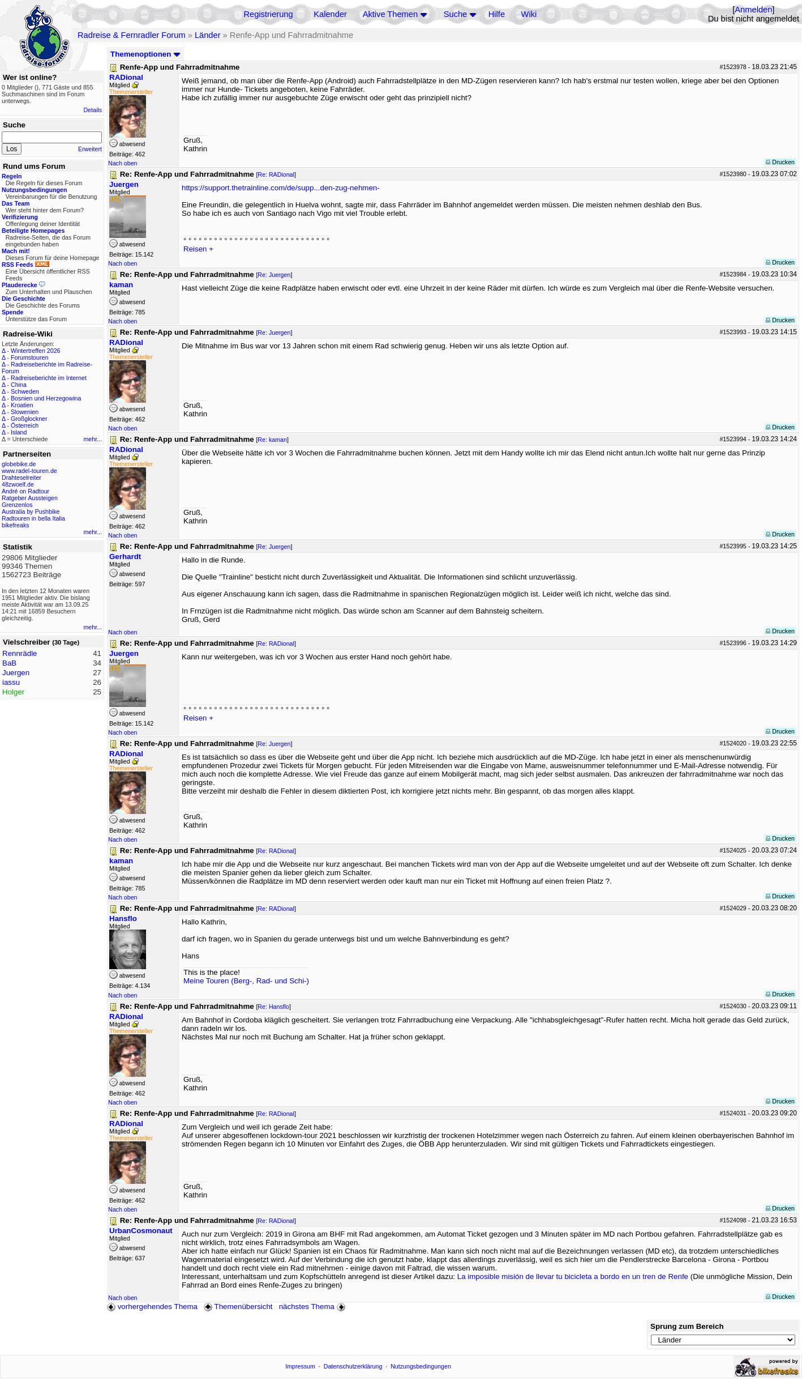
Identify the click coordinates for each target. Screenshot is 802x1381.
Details (92, 109)
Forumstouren (29, 357)
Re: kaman (272, 439)
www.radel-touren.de (29, 470)
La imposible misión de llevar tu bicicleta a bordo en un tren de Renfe (572, 1276)
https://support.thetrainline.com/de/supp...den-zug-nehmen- (281, 188)
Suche (456, 14)
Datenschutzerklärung (353, 1366)
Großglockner (29, 418)
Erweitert (90, 149)
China (19, 384)
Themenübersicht (238, 1306)
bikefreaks (15, 525)
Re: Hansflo (273, 1006)
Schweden (25, 391)
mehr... (92, 439)
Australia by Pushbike (30, 511)
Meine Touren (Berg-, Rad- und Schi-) (246, 981)
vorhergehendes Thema (152, 1306)
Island (19, 432)
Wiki (529, 14)
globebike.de (19, 464)
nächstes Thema (313, 1306)
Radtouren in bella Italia (33, 518)
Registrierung (268, 14)
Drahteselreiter (21, 477)
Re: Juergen (274, 274)
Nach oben (123, 163)
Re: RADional (276, 174)
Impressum (300, 1366)
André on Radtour (25, 491)
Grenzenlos (17, 504)
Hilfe (496, 14)
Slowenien (24, 411)
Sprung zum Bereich (687, 1326)
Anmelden (753, 9)
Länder (208, 35)
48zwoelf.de (18, 484)
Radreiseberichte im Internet (49, 377)
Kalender (330, 14)
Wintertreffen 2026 (35, 350)
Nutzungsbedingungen (421, 1366)
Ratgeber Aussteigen (30, 498)
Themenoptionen (145, 54)
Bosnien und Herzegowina (46, 398)
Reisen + (198, 249)
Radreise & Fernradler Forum (132, 35)
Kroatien (22, 405)
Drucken (780, 162)
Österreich (24, 425)
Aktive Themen (390, 14)
